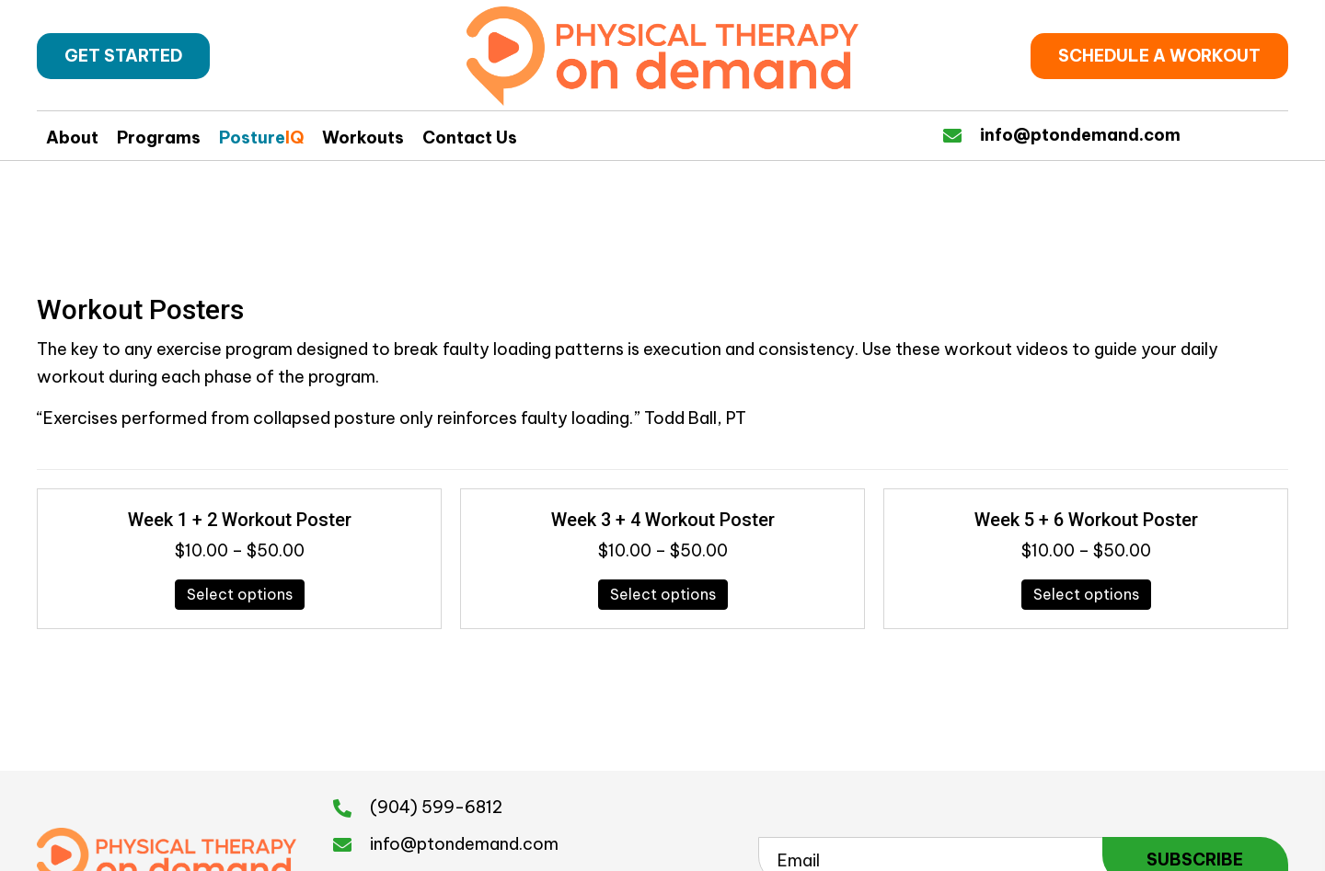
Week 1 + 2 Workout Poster (239, 520)
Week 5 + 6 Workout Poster (1086, 520)
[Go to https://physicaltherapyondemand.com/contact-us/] (961, 134)
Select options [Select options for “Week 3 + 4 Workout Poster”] (663, 594)
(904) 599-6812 (436, 807)
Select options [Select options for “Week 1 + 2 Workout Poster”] (240, 594)
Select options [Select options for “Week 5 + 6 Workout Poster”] (1086, 594)
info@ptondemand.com (1080, 134)
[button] (123, 56)
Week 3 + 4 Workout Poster (663, 520)
